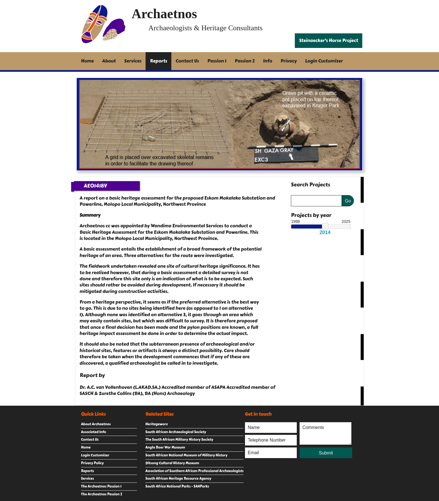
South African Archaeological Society (175, 432)
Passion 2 (244, 60)
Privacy (289, 60)
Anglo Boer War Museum (165, 447)
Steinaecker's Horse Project (328, 40)
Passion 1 (216, 60)
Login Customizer (324, 60)
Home (87, 60)
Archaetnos (164, 13)
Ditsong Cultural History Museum (172, 463)
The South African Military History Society (179, 439)
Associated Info (93, 432)
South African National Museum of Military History (186, 455)
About (109, 60)
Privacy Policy (92, 463)
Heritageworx (156, 424)
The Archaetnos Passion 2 (101, 494)
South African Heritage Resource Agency (178, 478)
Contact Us (187, 60)
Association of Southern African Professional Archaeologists (194, 471)
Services (133, 60)
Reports (158, 60)
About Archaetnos (96, 424)
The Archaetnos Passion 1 (101, 486)
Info (267, 60)
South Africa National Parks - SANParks (177, 486)
